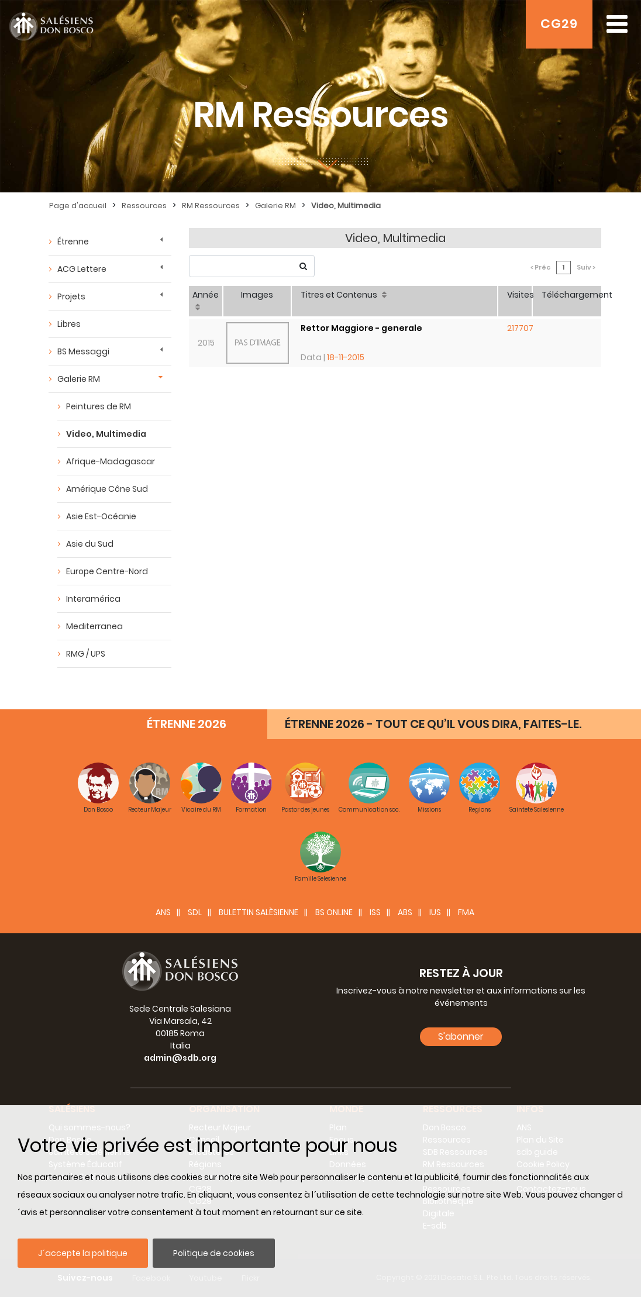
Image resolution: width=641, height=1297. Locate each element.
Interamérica (93, 599)
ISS (375, 912)
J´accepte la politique (82, 1253)
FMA (466, 912)
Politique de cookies (213, 1253)
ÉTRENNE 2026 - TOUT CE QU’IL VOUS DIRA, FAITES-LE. (433, 724)
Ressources (144, 205)
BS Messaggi (83, 351)
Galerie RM (275, 205)
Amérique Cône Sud (107, 489)
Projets (71, 296)
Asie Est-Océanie (101, 516)
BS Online (334, 912)
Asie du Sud (89, 544)
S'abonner (461, 1036)
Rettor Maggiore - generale (361, 328)
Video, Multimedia (346, 205)
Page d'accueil (77, 205)
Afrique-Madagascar (110, 461)
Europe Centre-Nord (107, 571)
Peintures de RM (98, 406)
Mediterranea (94, 626)
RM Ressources (211, 205)
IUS (435, 912)
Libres (69, 324)
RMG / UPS (85, 654)
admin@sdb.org (180, 1058)
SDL (195, 912)
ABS (405, 912)
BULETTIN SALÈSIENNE (258, 912)
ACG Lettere (81, 269)
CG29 (559, 24)
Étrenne (73, 241)
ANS (163, 912)
